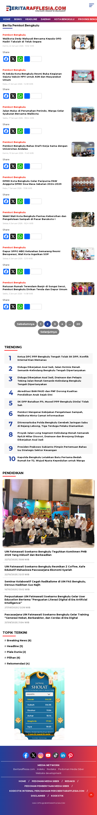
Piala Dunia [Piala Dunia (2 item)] (16, 651)
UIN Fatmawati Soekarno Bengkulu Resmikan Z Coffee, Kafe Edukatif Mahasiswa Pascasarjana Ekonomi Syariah (45, 568)
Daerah (46, 19)
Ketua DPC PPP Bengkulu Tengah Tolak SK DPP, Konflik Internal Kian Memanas (53, 358)
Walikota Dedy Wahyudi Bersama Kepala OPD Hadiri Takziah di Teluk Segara (32, 40)
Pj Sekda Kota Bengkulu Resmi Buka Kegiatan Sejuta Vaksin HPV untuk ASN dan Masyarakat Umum (32, 76)
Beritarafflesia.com (24, 769)
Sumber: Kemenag (39, 738)
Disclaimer (38, 795)
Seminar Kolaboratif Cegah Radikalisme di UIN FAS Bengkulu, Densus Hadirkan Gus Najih (45, 583)
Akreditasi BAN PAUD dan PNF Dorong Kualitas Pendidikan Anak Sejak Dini (47, 393)
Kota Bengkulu (64, 19)
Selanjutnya (48, 331)
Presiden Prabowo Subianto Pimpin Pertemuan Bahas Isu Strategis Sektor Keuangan (52, 448)
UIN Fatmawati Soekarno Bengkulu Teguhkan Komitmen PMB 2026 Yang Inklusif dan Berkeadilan (46, 553)
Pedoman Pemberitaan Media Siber (46, 786)
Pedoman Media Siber (71, 769)
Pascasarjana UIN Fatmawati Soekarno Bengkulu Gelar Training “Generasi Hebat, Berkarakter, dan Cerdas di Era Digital (47, 616)
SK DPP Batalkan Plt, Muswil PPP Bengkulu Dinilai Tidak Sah (53, 403)
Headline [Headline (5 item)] (15, 646)
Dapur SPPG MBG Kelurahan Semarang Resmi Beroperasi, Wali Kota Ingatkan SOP (31, 253)
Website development (48, 773)
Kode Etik (57, 795)
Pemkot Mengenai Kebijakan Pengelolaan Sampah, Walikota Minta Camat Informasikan (50, 414)
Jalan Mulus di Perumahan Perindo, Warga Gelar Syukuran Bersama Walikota (33, 112)
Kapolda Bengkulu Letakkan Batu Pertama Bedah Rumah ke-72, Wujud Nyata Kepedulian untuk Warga (51, 459)
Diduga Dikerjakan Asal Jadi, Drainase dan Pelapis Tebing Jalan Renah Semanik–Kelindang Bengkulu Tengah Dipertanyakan (49, 381)
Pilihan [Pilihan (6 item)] (13, 657)
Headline (31, 19)
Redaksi (51, 769)
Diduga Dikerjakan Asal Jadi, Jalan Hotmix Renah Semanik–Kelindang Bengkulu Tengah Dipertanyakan (51, 369)
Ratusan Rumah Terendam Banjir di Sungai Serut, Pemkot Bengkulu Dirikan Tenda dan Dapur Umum (35, 288)
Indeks (41, 769)
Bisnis (18, 19)
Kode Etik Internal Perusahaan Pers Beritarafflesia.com (46, 791)
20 (78, 324)
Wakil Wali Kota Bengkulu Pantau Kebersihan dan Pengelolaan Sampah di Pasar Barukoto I (34, 218)
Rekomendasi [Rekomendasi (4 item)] (18, 663)
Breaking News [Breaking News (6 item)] (19, 640)
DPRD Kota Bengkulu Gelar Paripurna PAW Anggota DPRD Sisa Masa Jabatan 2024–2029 (32, 182)
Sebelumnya (25, 324)
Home (6, 19)
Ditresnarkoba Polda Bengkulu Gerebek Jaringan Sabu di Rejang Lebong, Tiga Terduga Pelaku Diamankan (52, 424)
